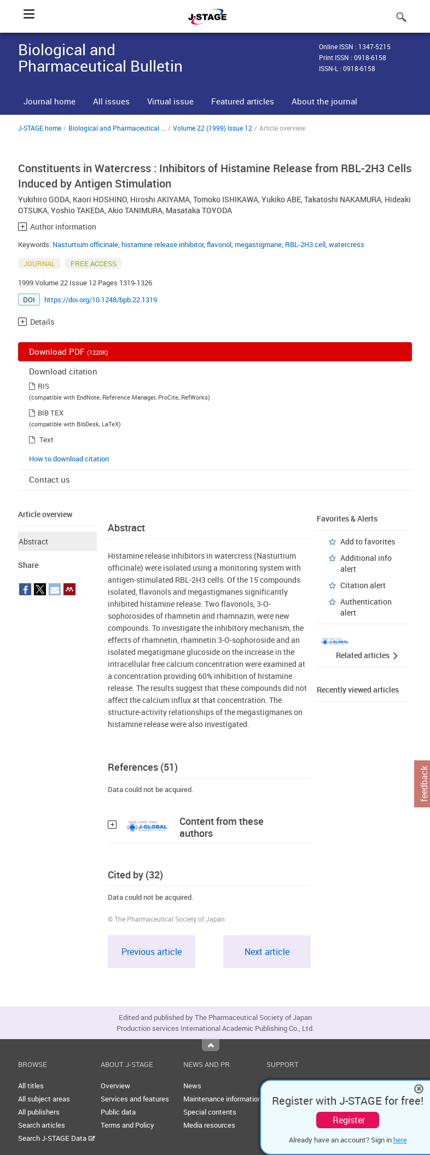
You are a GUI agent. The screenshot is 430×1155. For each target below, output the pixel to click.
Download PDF (68, 351)
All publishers (39, 1112)
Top (210, 1045)
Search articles (41, 1125)
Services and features (135, 1099)
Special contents (209, 1112)
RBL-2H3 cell (305, 244)
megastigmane (258, 244)
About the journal (324, 101)
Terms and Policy (127, 1125)
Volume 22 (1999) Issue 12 (212, 128)
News (192, 1085)
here (400, 1140)
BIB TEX (50, 413)
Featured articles (242, 101)
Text (46, 439)
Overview (115, 1085)
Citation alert (363, 585)
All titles (31, 1085)
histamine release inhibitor (162, 244)
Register (349, 1120)
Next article (267, 952)
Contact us (49, 479)
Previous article (151, 952)
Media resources (209, 1125)
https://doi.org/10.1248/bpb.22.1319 (100, 299)
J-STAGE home (39, 128)
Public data (118, 1112)
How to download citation (69, 459)
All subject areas (44, 1099)
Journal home (49, 101)
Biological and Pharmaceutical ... (117, 128)
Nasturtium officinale (85, 244)
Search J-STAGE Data (56, 1138)
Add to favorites (367, 541)
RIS (43, 386)
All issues (111, 101)
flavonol (219, 244)
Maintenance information (222, 1099)
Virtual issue (170, 101)
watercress (346, 244)
